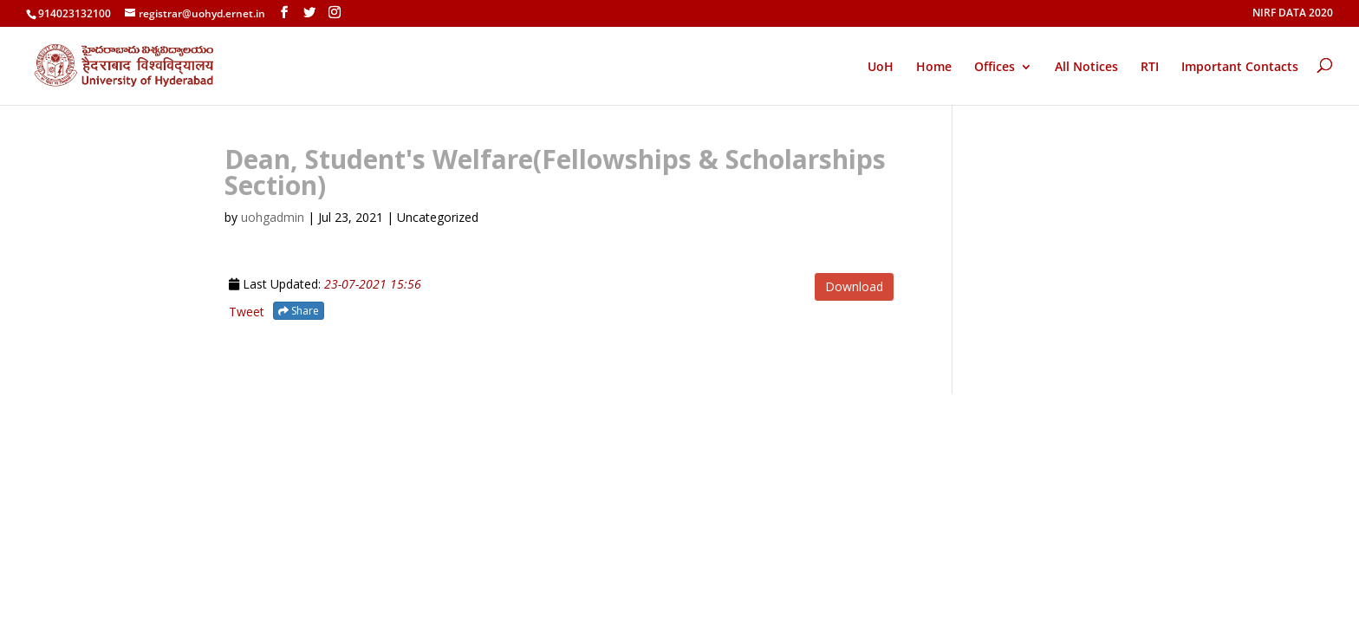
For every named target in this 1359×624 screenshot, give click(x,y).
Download (854, 286)
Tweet (246, 311)
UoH (881, 66)
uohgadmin (272, 217)
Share (298, 310)
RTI (1150, 68)
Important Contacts (1239, 68)
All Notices (1086, 68)
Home (934, 68)
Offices (994, 68)
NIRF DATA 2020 (1292, 14)
